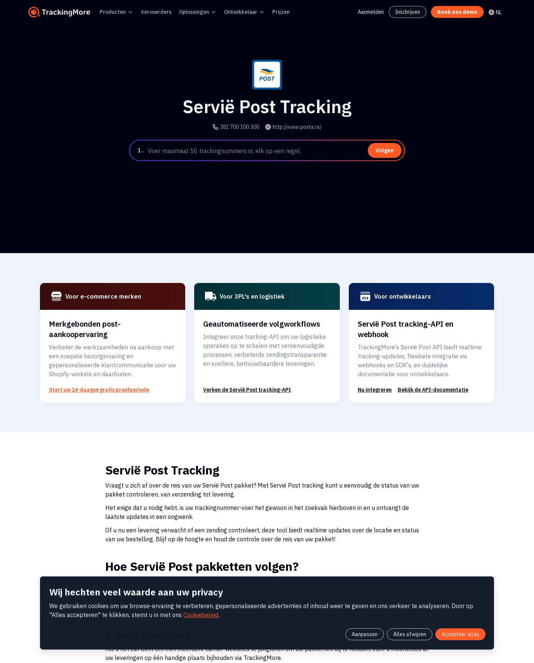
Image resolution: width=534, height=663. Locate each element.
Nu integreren (373, 379)
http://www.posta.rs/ (295, 127)
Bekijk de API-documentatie (426, 379)
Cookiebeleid (131, 613)
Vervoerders (148, 12)
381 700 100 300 (243, 127)
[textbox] (275, 151)
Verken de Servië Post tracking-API (243, 379)
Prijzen (260, 12)
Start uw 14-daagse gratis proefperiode (92, 379)
